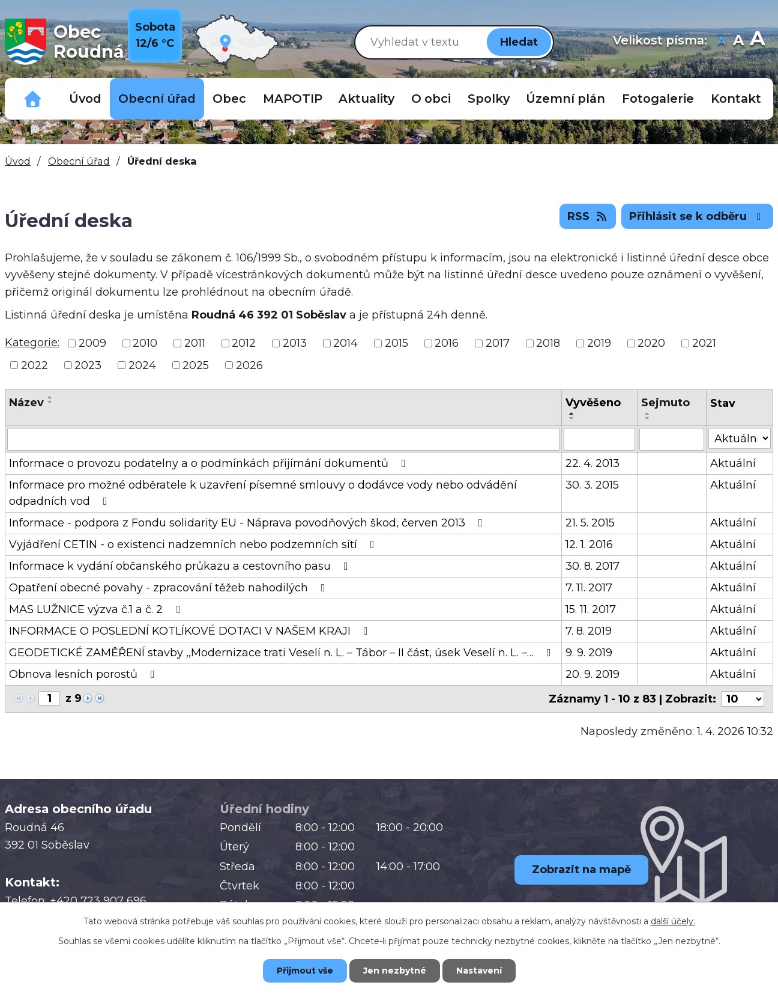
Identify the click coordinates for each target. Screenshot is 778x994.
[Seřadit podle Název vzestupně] (50, 397)
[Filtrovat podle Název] (283, 439)
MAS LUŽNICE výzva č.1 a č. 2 (97, 609)
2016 (447, 343)
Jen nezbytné (394, 970)
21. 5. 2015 (590, 522)
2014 (345, 343)
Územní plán (565, 98)
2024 (142, 364)
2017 (498, 343)
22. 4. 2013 (592, 463)
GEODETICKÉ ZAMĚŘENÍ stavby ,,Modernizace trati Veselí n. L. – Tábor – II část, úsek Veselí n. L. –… (282, 652)
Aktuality (366, 98)
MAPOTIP (292, 98)
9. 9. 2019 (588, 652)
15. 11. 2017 (590, 609)
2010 (145, 343)
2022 (34, 364)
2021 (704, 343)
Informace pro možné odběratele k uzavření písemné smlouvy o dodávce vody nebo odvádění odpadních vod (263, 493)
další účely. (673, 921)
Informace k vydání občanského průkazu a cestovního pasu (181, 566)
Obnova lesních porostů (84, 674)
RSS (588, 216)
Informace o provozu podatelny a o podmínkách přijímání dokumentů (210, 463)
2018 (548, 343)
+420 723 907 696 (98, 900)
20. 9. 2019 (592, 674)
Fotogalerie (658, 98)
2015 (396, 343)
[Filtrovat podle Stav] (739, 438)
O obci (431, 98)
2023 (87, 364)
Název (26, 402)
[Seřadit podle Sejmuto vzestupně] (647, 413)
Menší (721, 41)
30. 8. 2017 (592, 566)
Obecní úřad (157, 98)
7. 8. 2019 (588, 631)
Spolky (489, 98)
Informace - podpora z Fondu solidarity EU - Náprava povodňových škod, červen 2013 (248, 522)
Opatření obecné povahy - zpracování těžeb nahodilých (169, 587)
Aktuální (733, 463)
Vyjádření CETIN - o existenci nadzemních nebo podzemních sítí (194, 544)
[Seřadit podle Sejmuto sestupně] (647, 418)
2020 (651, 343)
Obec (229, 98)
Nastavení (479, 970)
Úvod (85, 98)
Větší (757, 41)
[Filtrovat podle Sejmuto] (671, 439)
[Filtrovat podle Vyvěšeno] (599, 439)
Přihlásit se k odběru (697, 216)
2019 (599, 343)
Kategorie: (32, 342)
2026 (249, 364)
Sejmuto (665, 402)
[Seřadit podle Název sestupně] (50, 402)
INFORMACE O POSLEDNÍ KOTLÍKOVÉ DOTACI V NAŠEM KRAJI (191, 631)
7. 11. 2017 (588, 587)
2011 (194, 343)
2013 (295, 343)
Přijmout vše (305, 970)
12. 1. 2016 (589, 544)
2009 (92, 343)
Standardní (738, 41)
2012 (244, 343)
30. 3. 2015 (592, 485)
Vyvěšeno (593, 402)
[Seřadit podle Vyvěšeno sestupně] (572, 418)
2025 (195, 364)
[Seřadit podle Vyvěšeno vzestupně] (572, 413)
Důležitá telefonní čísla (33, 99)
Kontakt (736, 98)
